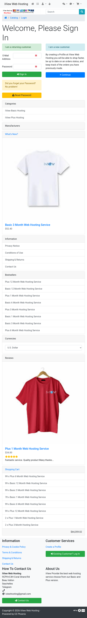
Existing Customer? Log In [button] (65, 553)
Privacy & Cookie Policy (14, 547)
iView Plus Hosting (14, 117)
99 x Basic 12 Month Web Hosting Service (26, 483)
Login (24, 17)
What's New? (11, 134)
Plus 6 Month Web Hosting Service (22, 330)
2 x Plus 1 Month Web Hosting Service (24, 518)
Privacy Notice (12, 246)
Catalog (14, 17)
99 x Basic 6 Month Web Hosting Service (25, 504)
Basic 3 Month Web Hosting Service (27, 225)
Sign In (22, 74)
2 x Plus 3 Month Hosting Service (21, 525)
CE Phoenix (20, 614)
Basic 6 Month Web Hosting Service (23, 302)
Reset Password (21, 95)
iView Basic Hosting (15, 110)
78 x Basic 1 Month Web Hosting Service (25, 497)
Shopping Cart (12, 469)
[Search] (62, 11)
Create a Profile (53, 547)
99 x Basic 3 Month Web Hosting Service (25, 490)
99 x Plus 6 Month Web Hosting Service (25, 476)
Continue (65, 74)
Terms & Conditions (12, 552)
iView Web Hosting (16, 4)
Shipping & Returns (14, 259)
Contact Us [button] (22, 600)
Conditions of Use (14, 252)
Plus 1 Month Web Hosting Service (22, 295)
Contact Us (10, 266)
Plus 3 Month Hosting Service (20, 309)
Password (6, 66)
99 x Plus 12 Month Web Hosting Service (25, 511)
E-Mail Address (6, 57)
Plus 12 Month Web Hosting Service (23, 281)
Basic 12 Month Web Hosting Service (23, 288)
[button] (44, 4)
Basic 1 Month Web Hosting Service (23, 316)
